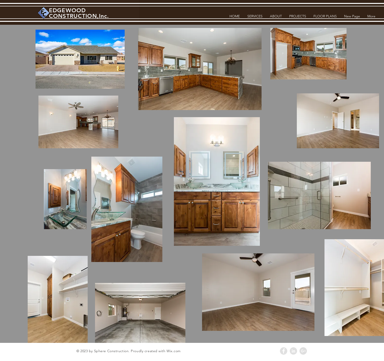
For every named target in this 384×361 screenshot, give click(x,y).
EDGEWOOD (67, 10)
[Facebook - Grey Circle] (283, 351)
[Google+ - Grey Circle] (303, 351)
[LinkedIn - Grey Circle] (293, 351)
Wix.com (174, 351)
